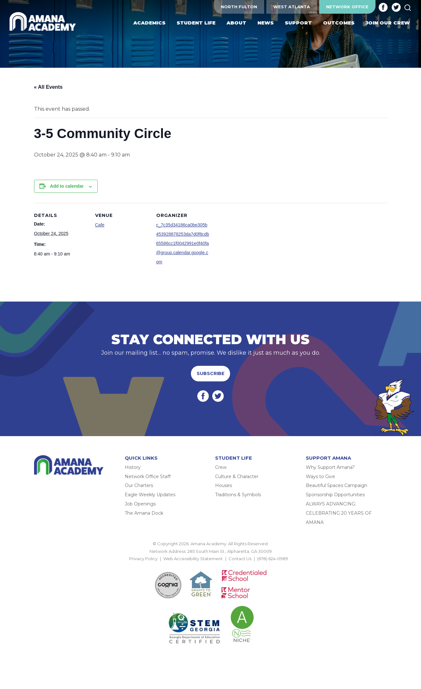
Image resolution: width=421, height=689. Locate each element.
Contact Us (239, 558)
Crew (221, 467)
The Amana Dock (144, 513)
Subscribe (210, 373)
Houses (223, 485)
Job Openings (140, 504)
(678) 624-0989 (272, 558)
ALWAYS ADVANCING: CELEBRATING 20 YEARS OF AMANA (339, 513)
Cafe (100, 224)
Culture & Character (236, 476)
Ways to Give (320, 476)
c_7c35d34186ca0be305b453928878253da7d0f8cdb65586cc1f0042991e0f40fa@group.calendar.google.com (182, 243)
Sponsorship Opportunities (335, 495)
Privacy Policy (143, 558)
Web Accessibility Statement (193, 558)
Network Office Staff (148, 476)
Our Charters (139, 485)
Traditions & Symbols (238, 495)
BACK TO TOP (211, 566)
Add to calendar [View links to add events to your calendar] (67, 186)
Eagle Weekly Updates (150, 495)
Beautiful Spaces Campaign (336, 485)
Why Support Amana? (330, 467)
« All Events (48, 87)
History (133, 467)
